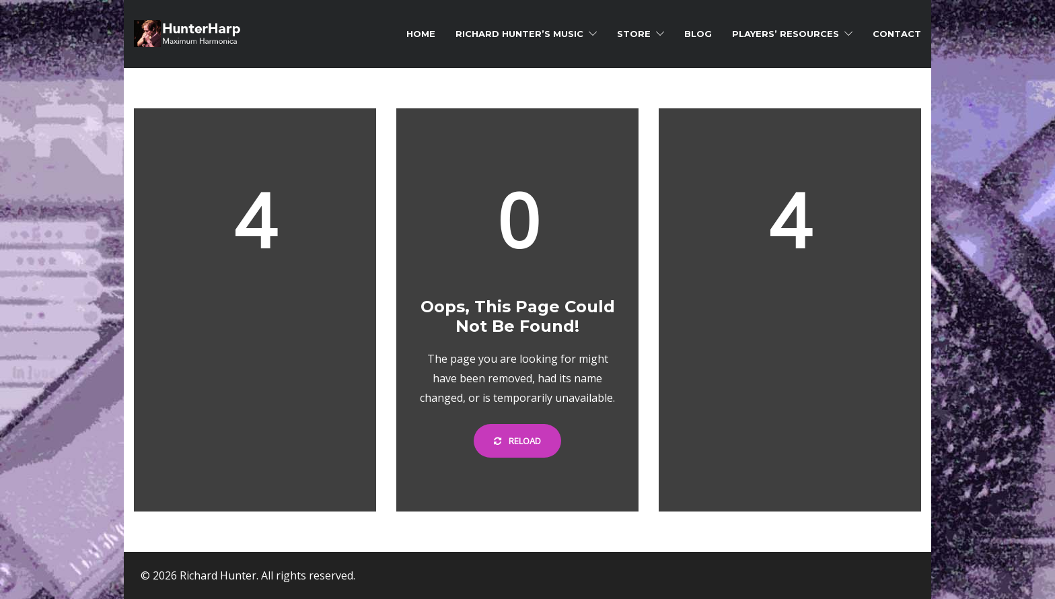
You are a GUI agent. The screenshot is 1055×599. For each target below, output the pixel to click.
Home (420, 33)
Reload (517, 441)
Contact (897, 33)
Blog (698, 33)
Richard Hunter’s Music (519, 33)
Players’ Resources (785, 33)
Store (634, 33)
